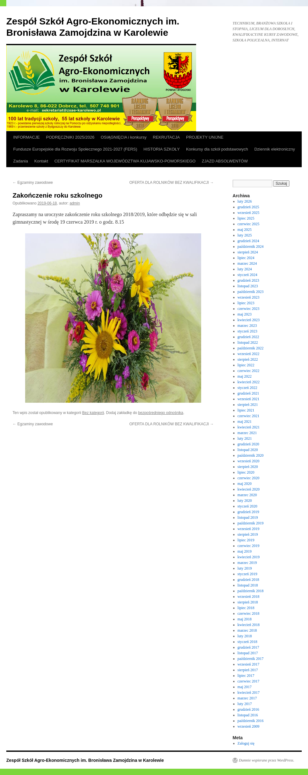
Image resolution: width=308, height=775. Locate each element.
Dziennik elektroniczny (274, 149)
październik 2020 (251, 455)
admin (75, 203)
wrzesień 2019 (249, 529)
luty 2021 (245, 438)
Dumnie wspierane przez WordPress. (266, 760)
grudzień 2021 (248, 393)
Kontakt (41, 161)
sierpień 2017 (248, 670)
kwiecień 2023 (249, 320)
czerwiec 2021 (249, 416)
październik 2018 (251, 591)
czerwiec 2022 (249, 371)
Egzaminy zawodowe (33, 182)
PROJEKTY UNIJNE (204, 137)
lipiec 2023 (246, 303)
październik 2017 (251, 658)
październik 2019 (251, 523)
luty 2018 (245, 636)
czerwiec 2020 (249, 478)
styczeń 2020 (247, 506)
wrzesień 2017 (249, 664)
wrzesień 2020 (249, 461)
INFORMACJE (26, 137)
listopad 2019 (248, 517)
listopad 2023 (248, 286)
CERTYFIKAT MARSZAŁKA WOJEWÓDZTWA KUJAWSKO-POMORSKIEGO (124, 161)
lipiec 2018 (246, 608)
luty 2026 (245, 201)
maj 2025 (245, 229)
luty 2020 (245, 500)
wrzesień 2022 (249, 354)
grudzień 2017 (248, 647)
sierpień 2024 (248, 252)
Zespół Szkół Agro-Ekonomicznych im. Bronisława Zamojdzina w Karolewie (85, 760)
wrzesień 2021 (249, 399)
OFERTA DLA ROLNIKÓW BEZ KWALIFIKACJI (171, 182)
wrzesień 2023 (249, 297)
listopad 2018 (248, 585)
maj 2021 (245, 421)
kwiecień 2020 (249, 489)
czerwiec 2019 (249, 546)
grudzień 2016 (248, 709)
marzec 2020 (247, 495)
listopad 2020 (248, 450)
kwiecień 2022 (249, 382)
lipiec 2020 (246, 472)
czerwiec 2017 (249, 681)
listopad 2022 (248, 342)
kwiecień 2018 (249, 625)
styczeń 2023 (247, 331)
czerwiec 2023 (249, 308)
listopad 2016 (248, 715)
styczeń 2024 (247, 275)
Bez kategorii (93, 413)
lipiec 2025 (246, 218)
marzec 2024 (247, 263)
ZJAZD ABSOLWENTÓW (225, 161)
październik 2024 (251, 246)
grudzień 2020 (248, 444)
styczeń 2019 (247, 574)
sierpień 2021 (248, 404)
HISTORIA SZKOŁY (162, 149)
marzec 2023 (247, 325)
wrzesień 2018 (249, 596)
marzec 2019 (247, 562)
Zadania (20, 161)
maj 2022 (245, 376)
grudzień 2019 (248, 512)
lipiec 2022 (246, 365)
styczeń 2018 (247, 642)
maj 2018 (245, 619)
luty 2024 (245, 269)
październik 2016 (251, 721)
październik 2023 (251, 291)
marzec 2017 (247, 698)
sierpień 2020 (248, 466)
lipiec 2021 (246, 410)
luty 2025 (245, 235)
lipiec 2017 (246, 675)
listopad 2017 (248, 653)
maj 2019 (245, 551)
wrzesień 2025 (249, 212)
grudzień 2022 (248, 337)
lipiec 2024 (246, 258)
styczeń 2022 (247, 387)
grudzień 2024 (248, 241)
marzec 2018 (247, 630)
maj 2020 (245, 483)
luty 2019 (245, 568)
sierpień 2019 (248, 534)
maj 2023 (245, 314)
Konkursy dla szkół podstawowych (217, 149)
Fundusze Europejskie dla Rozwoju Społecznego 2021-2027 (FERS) (75, 149)
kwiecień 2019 (249, 557)
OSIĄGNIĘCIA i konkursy (123, 137)
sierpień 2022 (248, 359)
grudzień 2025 (248, 207)
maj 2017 (245, 687)
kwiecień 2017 (249, 692)
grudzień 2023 (248, 280)
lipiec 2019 (246, 540)
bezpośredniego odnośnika (160, 413)
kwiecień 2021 (249, 427)
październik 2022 (251, 348)
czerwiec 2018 (249, 613)
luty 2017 (245, 704)
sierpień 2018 (248, 602)
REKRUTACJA (166, 137)
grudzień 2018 (248, 579)
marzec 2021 (247, 433)
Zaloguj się (246, 743)
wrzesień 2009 (249, 726)
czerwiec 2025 (249, 224)
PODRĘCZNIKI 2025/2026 (70, 137)
